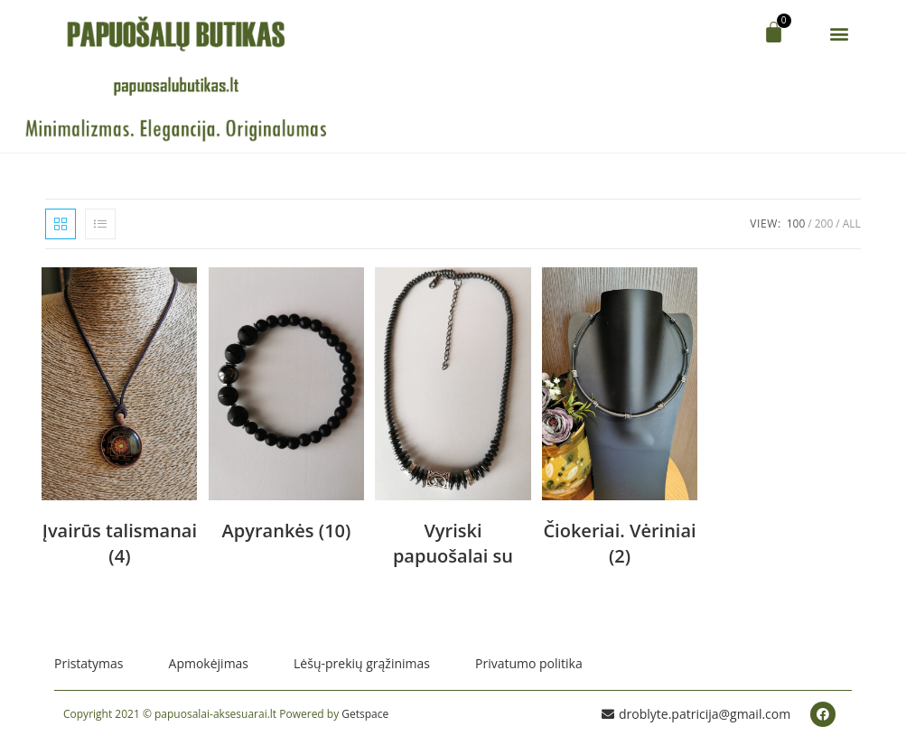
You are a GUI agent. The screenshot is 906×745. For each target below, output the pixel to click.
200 (824, 223)
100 (796, 223)
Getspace (364, 714)
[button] (840, 33)
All (852, 223)
